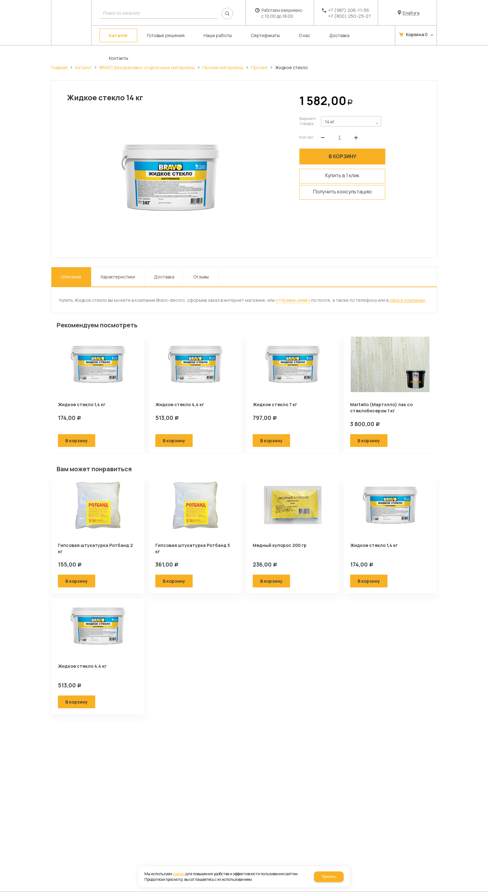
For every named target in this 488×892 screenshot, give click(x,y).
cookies (179, 873)
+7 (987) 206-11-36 (348, 10)
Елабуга (411, 13)
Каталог (83, 67)
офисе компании (407, 300)
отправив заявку (293, 300)
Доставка (164, 277)
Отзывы (201, 277)
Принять (328, 877)
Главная (59, 67)
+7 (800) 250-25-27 (349, 16)
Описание (71, 277)
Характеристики (118, 277)
